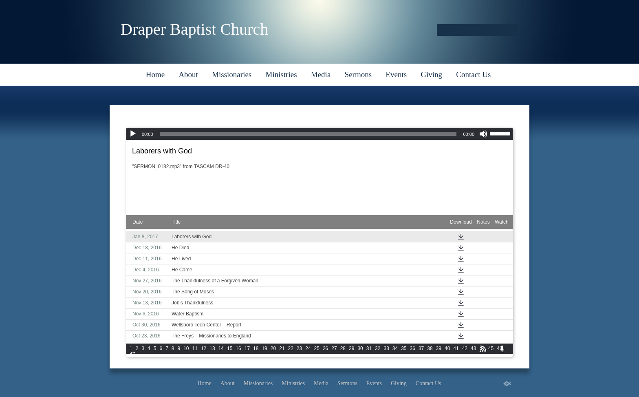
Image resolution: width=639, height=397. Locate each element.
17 (247, 348)
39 (438, 348)
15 (229, 348)
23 (299, 348)
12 (203, 348)
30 (360, 348)
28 (343, 348)
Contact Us (473, 74)
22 (290, 348)
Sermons (358, 74)
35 (403, 348)
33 (386, 348)
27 (334, 348)
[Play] (133, 134)
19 (264, 348)
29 (351, 348)
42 (464, 348)
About (188, 74)
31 (369, 348)
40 (447, 348)
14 (221, 348)
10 (186, 348)
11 (195, 348)
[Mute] (483, 134)
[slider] (308, 134)
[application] (319, 134)
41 (455, 348)
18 (255, 348)
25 (317, 348)
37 (421, 348)
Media (321, 74)
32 (377, 348)
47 (132, 354)
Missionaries (231, 74)
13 (212, 348)
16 (238, 348)
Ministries (281, 74)
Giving (431, 74)
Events (396, 74)
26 (325, 348)
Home (155, 74)
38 (429, 348)
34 (395, 348)
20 (273, 348)
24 (308, 348)
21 (281, 348)
